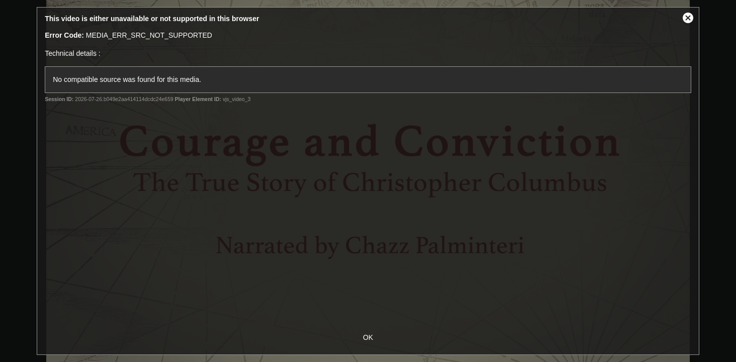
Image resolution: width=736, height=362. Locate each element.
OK (368, 337)
